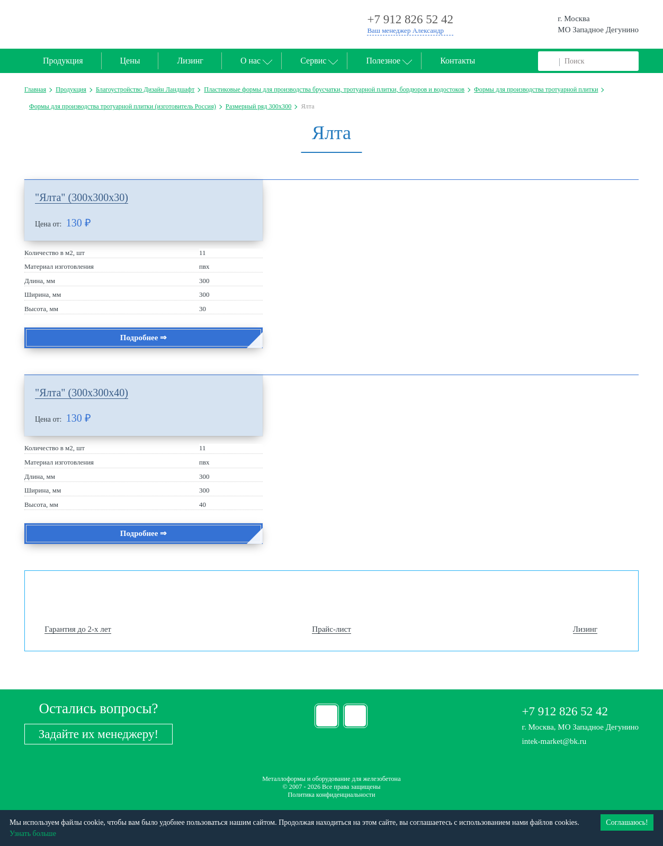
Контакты (457, 60)
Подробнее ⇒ (143, 337)
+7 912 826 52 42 (565, 711)
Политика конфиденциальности (331, 794)
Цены (130, 60)
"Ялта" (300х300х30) (81, 197)
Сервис (313, 60)
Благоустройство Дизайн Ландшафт (145, 89)
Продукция (63, 60)
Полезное (383, 60)
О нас (250, 60)
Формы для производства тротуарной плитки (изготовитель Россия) (122, 106)
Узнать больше (33, 834)
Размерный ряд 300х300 (259, 106)
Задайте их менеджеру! (98, 734)
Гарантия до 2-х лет (77, 629)
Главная (35, 89)
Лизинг (190, 60)
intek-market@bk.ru (554, 741)
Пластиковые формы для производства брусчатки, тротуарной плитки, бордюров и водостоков (334, 89)
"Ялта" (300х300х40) (81, 392)
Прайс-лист (331, 629)
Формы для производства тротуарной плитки (536, 89)
